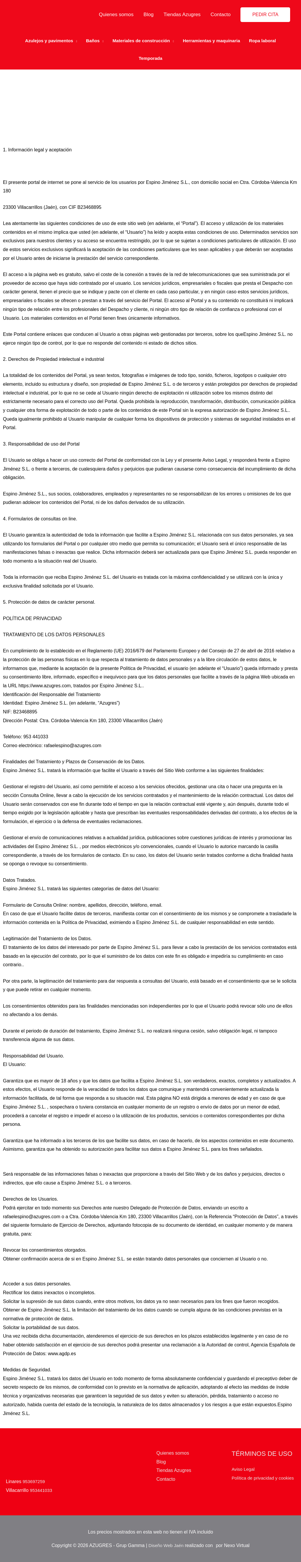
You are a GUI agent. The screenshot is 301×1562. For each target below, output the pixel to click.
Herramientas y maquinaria (214, 37)
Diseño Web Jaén (166, 1544)
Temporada (150, 55)
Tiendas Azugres (181, 14)
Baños (90, 37)
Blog (148, 14)
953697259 (34, 1476)
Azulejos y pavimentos (44, 37)
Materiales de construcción (140, 37)
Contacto (220, 14)
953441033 (41, 1485)
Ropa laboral (268, 37)
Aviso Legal (244, 1464)
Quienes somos (116, 14)
